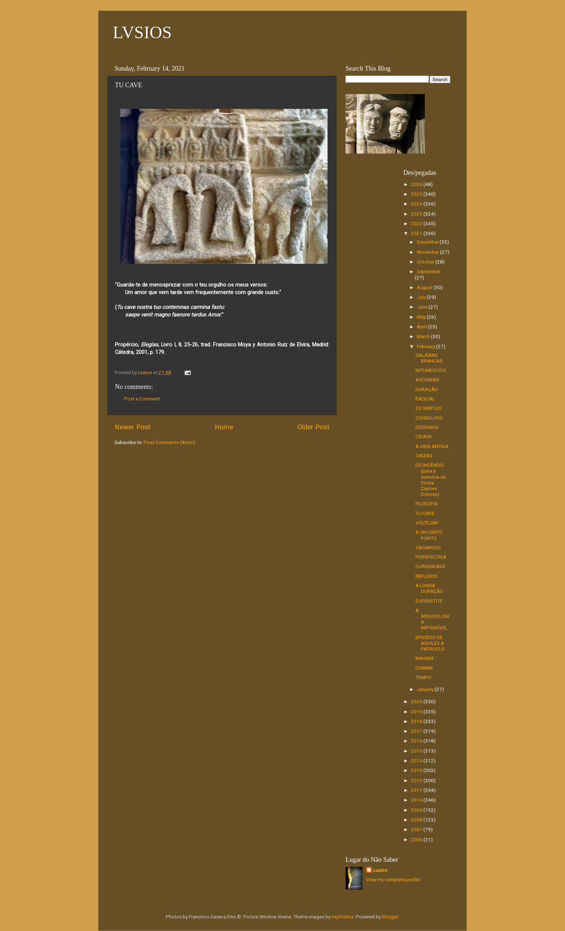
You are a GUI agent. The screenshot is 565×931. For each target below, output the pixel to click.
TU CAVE (425, 513)
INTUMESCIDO (430, 370)
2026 (417, 184)
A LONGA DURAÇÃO (429, 588)
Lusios (380, 870)
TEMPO (423, 677)
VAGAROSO (428, 547)
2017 (417, 731)
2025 (417, 194)
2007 (417, 829)
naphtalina (342, 916)
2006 (417, 839)
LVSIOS (142, 32)
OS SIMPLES (428, 408)
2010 (417, 800)
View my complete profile (393, 879)
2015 (417, 751)
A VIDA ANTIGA (432, 446)
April (422, 326)
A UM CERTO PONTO (428, 535)
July (422, 297)
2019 (417, 711)
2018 (417, 721)
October (426, 262)
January (426, 689)
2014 (417, 760)
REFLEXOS (426, 576)
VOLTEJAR (426, 523)
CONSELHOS (428, 418)
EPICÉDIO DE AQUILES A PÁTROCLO (430, 643)
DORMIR (424, 668)
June (422, 307)
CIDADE (423, 436)
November (428, 252)
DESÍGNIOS (427, 427)
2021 (417, 233)
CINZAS (423, 455)
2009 (417, 810)
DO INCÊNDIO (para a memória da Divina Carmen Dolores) (430, 479)
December (428, 242)
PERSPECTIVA (430, 557)
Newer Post (132, 427)
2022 (417, 223)
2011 (417, 790)
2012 (417, 780)
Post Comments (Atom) (169, 442)
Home (224, 427)
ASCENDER (427, 379)
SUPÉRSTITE (428, 601)
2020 (417, 701)
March (424, 336)
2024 (417, 204)
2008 (417, 820)
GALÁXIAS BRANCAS (428, 358)
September (428, 271)
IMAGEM (424, 658)
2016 (417, 741)
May (422, 317)
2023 (417, 214)
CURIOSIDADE (430, 566)
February (426, 346)
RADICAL (425, 399)
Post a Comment (142, 399)
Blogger (390, 916)
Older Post (313, 427)
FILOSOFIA (426, 503)
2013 (417, 770)
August (425, 287)
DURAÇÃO (426, 389)
